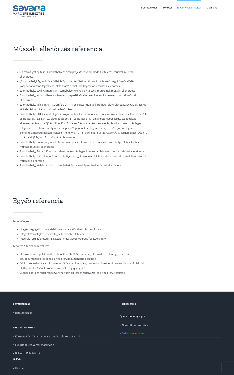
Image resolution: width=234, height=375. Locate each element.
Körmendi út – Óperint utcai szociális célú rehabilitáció (47, 336)
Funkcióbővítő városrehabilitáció (34, 344)
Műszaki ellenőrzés (133, 333)
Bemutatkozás (23, 312)
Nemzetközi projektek (135, 325)
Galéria (19, 368)
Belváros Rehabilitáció (28, 353)
